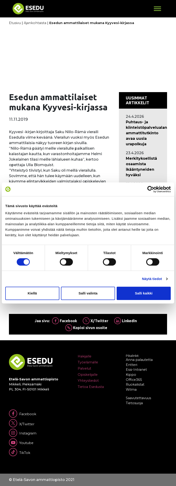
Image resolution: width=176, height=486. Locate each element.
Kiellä (32, 293)
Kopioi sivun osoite (86, 328)
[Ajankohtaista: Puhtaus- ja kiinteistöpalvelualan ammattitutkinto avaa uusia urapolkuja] (143, 133)
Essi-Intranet (136, 370)
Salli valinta (88, 293)
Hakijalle (84, 356)
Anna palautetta (139, 360)
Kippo (131, 375)
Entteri (131, 365)
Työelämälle (88, 362)
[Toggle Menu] (157, 8)
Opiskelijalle (88, 375)
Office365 (134, 380)
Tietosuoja (134, 403)
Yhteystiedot (88, 381)
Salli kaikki (144, 293)
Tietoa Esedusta (91, 387)
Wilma (131, 389)
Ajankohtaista (35, 23)
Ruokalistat (135, 384)
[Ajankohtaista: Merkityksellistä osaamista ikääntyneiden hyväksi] (143, 167)
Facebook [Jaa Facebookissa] (64, 321)
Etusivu (15, 23)
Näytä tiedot (152, 279)
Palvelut (84, 368)
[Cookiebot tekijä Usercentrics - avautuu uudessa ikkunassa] (151, 189)
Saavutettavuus (138, 398)
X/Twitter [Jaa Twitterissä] (95, 321)
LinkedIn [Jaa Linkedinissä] (125, 321)
